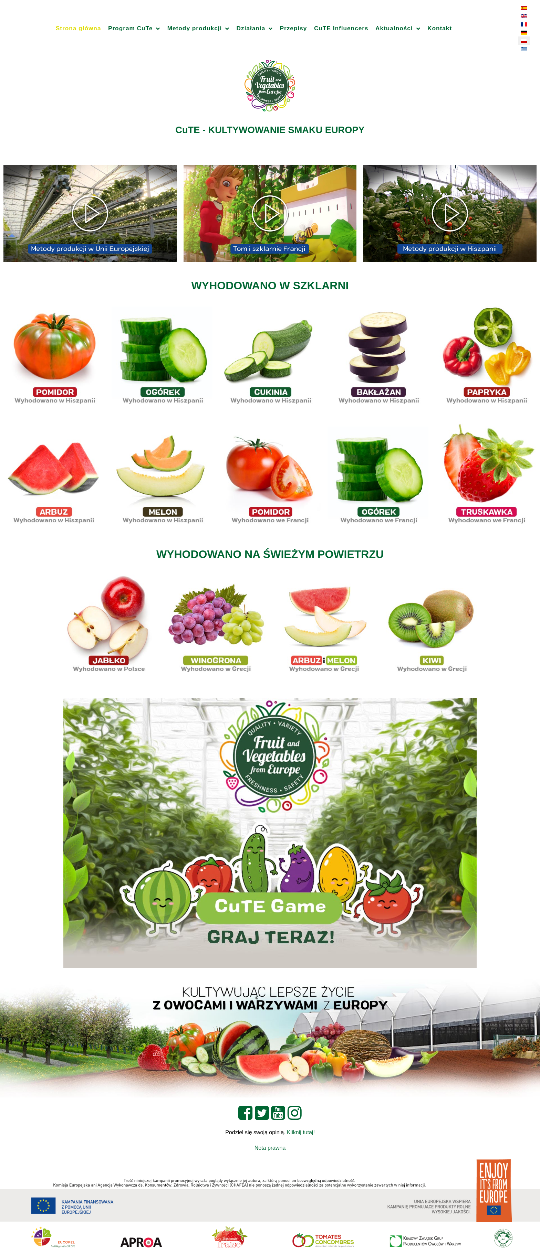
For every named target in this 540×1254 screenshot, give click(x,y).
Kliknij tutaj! (301, 1132)
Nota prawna (270, 1148)
